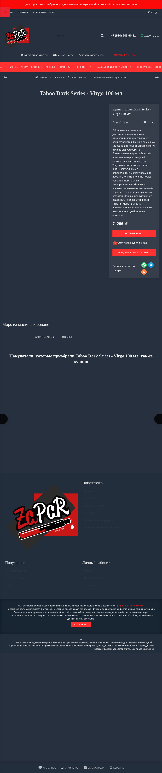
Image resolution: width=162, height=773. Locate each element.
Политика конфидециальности (102, 529)
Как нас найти (63, 55)
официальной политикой (130, 606)
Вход (153, 12)
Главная (23, 12)
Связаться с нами (94, 507)
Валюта (90, 587)
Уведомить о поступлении (134, 252)
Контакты (89, 515)
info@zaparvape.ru (34, 55)
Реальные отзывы (91, 55)
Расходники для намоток (114, 67)
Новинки (12, 587)
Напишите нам (124, 55)
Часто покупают (16, 580)
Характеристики (45, 337)
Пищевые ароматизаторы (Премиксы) (31, 67)
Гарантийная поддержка (98, 522)
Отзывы (89, 493)
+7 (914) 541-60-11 (122, 35)
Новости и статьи (44, 12)
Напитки (65, 67)
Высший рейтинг (17, 572)
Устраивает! (81, 625)
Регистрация (93, 580)
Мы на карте (91, 500)
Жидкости (84, 67)
